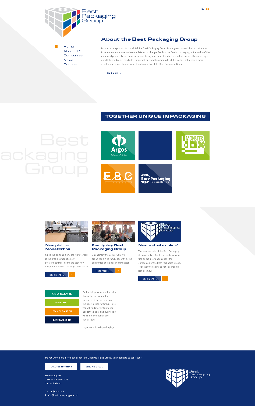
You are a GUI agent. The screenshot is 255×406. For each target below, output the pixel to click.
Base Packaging (62, 320)
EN (207, 8)
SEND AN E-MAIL (94, 366)
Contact (70, 64)
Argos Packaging (62, 293)
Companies (73, 55)
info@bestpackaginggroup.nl (62, 395)
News (68, 60)
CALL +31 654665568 (61, 366)
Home (69, 46)
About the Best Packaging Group (149, 39)
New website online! (158, 245)
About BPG (73, 51)
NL (202, 8)
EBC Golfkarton (62, 311)
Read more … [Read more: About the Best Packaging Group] (114, 72)
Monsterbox (62, 302)
